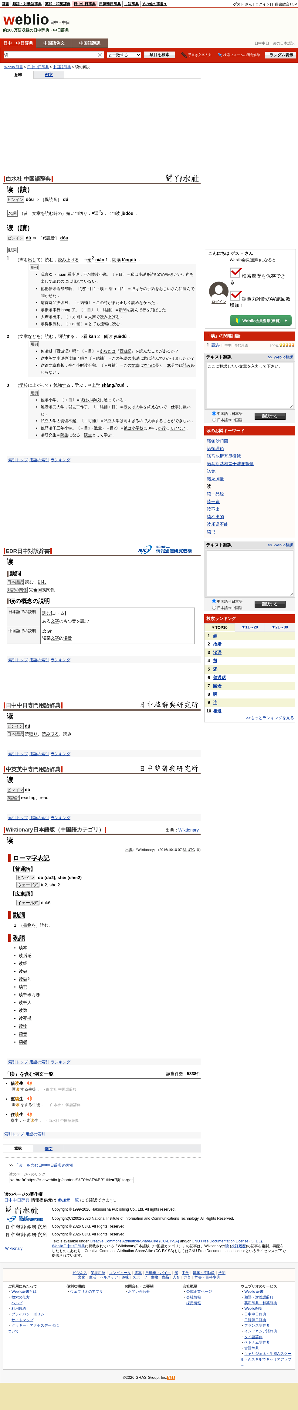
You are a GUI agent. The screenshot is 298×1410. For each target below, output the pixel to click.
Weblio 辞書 (13, 67)
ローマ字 (25, 858)
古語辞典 (131, 4)
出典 (129, 850)
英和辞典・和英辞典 (260, 1303)
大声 (92, 317)
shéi (62, 877)
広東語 (22, 894)
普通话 (219, 677)
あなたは (108, 351)
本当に (149, 365)
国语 (217, 685)
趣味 (125, 1277)
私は (134, 274)
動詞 (19, 915)
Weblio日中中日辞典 (68, 1246)
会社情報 (193, 1297)
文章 (36, 213)
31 (185, 850)
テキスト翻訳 (219, 357)
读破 (23, 971)
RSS (171, 1377)
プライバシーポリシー (30, 1314)
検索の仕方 (21, 1297)
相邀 (217, 710)
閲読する (66, 336)
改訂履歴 (238, 1246)
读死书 (25, 1018)
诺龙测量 (215, 478)
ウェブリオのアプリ (86, 1291)
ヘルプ (17, 1303)
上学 (96, 385)
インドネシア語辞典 (260, 1331)
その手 (145, 288)
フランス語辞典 (257, 1325)
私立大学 (112, 420)
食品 (165, 1277)
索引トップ (18, 460)
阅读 (108, 336)
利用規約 (19, 1308)
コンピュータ (120, 1273)
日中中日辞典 (85, 4)
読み (187, 365)
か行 (162, 428)
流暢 (104, 324)
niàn (99, 259)
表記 (43, 858)
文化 (81, 1277)
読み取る (50, 734)
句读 (116, 213)
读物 (23, 1026)
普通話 (22, 869)
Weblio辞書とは (24, 1291)
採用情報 (193, 1303)
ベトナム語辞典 (257, 1342)
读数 (23, 1010)
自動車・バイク (158, 1273)
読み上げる (68, 259)
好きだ (172, 274)
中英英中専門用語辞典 (33, 769)
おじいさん (169, 288)
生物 (154, 1277)
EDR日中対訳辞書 (28, 551)
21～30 (280, 627)
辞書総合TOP (286, 4)
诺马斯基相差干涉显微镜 (230, 463)
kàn (92, 336)
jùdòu (127, 213)
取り (33, 734)
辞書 (5, 4)
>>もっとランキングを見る (270, 717)
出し (32, 259)
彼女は (129, 407)
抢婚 (217, 644)
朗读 (116, 259)
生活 (92, 1277)
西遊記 (125, 351)
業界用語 (98, 1273)
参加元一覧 (68, 1200)
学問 (221, 1273)
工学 (185, 1273)
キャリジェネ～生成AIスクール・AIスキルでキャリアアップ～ (266, 1359)
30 (169, 365)
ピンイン (15, 726)
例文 (49, 74)
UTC (191, 850)
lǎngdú (129, 259)
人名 (176, 1277)
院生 (64, 435)
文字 (55, 620)
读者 (23, 1041)
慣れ (76, 281)
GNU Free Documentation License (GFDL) (227, 1241)
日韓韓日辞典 (110, 4)
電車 (138, 1273)
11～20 (250, 627)
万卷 (36, 994)
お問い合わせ (139, 1291)
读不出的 (215, 516)
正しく (125, 302)
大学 (139, 407)
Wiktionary (188, 830)
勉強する (61, 385)
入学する (155, 420)
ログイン (262, 4)
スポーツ (140, 1277)
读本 (23, 947)
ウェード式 (28, 884)
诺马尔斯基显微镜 (224, 456)
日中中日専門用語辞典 (33, 705)
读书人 (25, 1002)
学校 (23, 385)
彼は (135, 288)
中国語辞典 (62, 67)
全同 (37, 589)
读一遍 (213, 501)
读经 (23, 963)
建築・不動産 (204, 1273)
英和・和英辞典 (57, 4)
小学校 (94, 400)
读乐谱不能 (217, 524)
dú (65, 199)
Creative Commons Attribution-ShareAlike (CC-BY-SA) (134, 1241)
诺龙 (211, 471)
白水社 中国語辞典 (28, 179)
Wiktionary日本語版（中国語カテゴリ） (55, 830)
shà (105, 385)
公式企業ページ (199, 1291)
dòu (30, 199)
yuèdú (120, 336)
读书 (23, 986)
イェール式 (28, 902)
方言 (187, 1277)
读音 (67, 637)
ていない (88, 281)
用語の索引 (39, 460)
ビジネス (80, 1273)
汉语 (217, 652)
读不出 (213, 509)
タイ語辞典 (253, 1337)
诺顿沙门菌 (217, 440)
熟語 (19, 938)
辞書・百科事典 (207, 1277)
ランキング (60, 460)
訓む (42, 581)
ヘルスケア (109, 1277)
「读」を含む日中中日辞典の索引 (44, 1165)
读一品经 (215, 494)
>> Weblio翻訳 (280, 357)
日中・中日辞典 (18, 43)
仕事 (175, 407)
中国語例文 (54, 43)
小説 (142, 274)
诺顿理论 (215, 448)
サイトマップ (22, 1320)
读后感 (25, 955)
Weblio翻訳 (253, 1308)
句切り (81, 213)
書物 (27, 925)
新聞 (123, 310)
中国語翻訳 (89, 43)
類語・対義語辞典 (27, 4)
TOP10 (219, 627)
